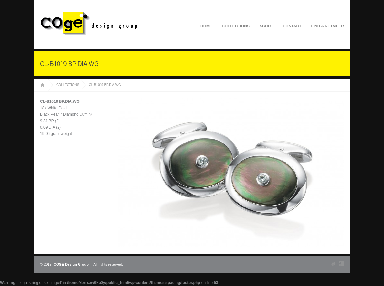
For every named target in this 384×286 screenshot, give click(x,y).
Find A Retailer (327, 26)
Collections (236, 26)
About (266, 26)
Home (206, 26)
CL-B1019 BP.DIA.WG (105, 85)
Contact (292, 26)
